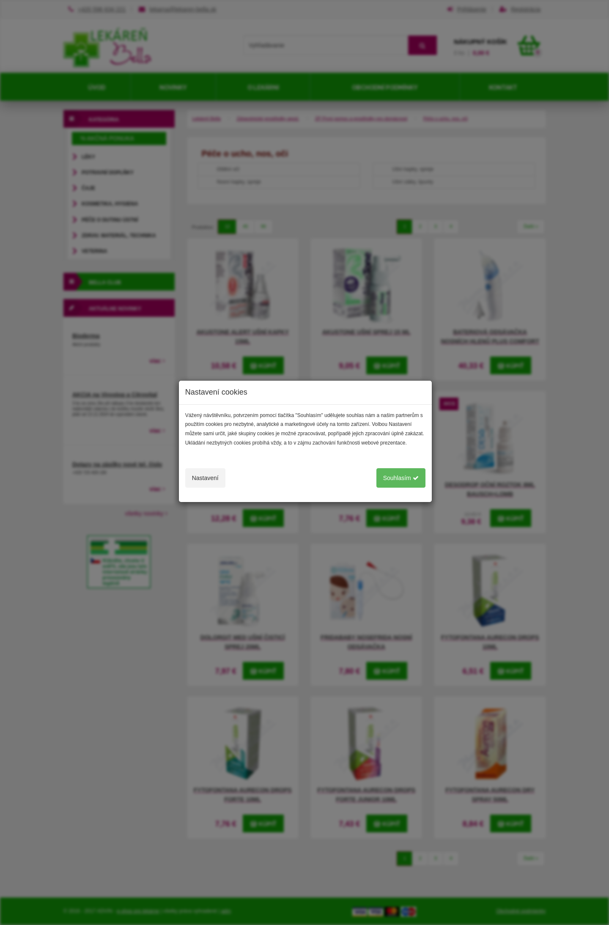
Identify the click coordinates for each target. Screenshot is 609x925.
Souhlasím (401, 478)
